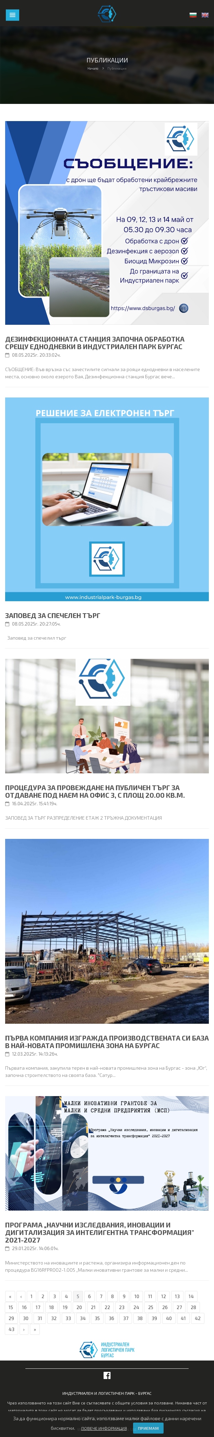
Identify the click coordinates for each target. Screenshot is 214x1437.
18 (51, 1307)
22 (107, 1307)
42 (198, 1318)
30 (25, 1318)
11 (150, 1296)
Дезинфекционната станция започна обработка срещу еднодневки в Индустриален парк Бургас (95, 343)
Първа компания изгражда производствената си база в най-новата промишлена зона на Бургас (107, 1041)
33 (68, 1318)
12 (163, 1296)
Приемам (148, 1428)
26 (165, 1307)
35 (97, 1318)
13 (177, 1296)
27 (179, 1307)
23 (121, 1307)
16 (24, 1307)
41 (183, 1318)
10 (136, 1296)
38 (140, 1318)
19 (65, 1307)
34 (83, 1318)
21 (93, 1307)
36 (111, 1318)
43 (11, 1329)
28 (193, 1307)
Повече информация (104, 1428)
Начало (92, 68)
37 (125, 1318)
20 (79, 1307)
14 (191, 1296)
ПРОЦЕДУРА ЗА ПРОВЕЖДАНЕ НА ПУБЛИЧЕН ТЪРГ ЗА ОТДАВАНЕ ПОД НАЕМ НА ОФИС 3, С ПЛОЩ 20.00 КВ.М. (95, 791)
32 (54, 1318)
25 (150, 1307)
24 (136, 1307)
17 (38, 1307)
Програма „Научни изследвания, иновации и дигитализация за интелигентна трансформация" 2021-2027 (99, 1232)
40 (169, 1318)
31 (39, 1318)
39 (154, 1318)
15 (11, 1307)
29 (11, 1318)
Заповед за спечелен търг (52, 615)
